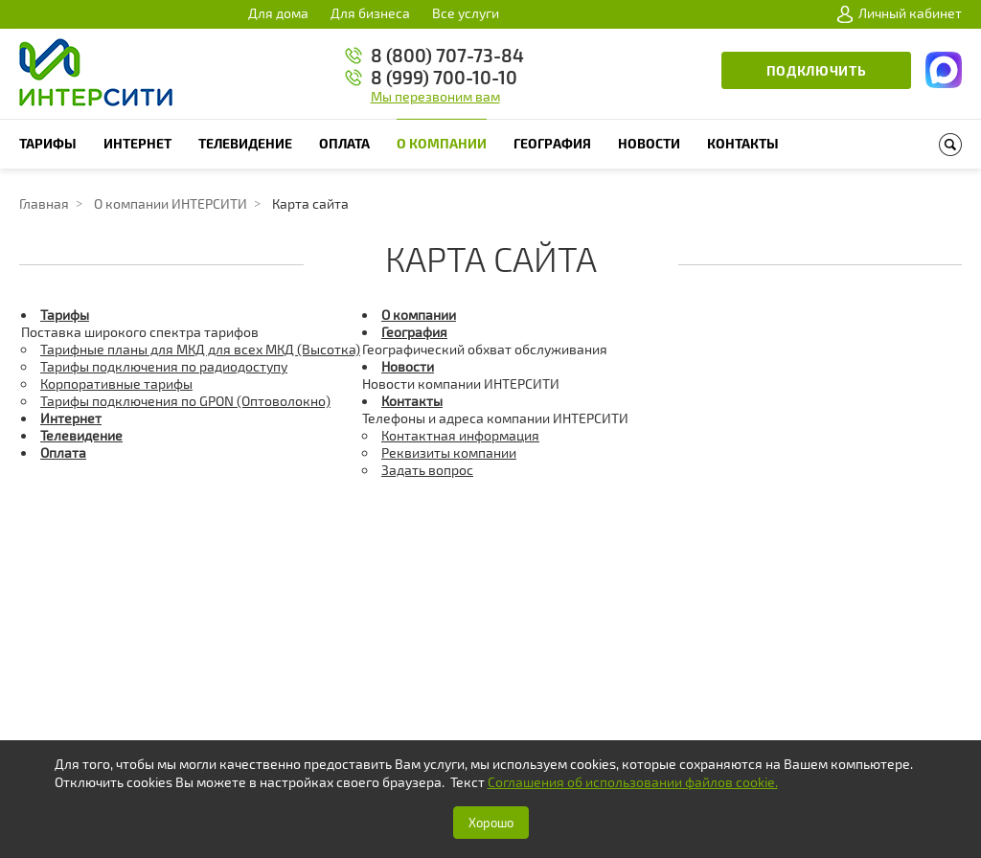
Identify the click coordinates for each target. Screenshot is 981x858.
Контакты (743, 143)
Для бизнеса (370, 13)
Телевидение (245, 143)
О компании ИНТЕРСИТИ (170, 203)
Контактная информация (460, 435)
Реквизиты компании (448, 452)
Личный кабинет (899, 13)
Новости (649, 143)
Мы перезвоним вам (435, 96)
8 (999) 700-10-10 (444, 77)
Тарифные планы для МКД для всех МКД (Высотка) (200, 349)
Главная (44, 203)
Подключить (816, 70)
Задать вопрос (427, 470)
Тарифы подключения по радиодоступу (163, 366)
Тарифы (48, 143)
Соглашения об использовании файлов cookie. (633, 782)
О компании (442, 143)
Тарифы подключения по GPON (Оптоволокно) (185, 401)
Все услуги (465, 13)
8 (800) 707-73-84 (447, 55)
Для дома (278, 13)
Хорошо (490, 822)
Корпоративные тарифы (116, 383)
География (552, 143)
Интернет (137, 143)
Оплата (344, 143)
